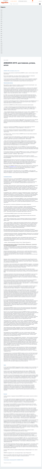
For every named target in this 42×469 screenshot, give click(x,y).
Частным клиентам (13, 1)
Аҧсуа (40, 1)
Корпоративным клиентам (22, 1)
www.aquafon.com (12, 166)
